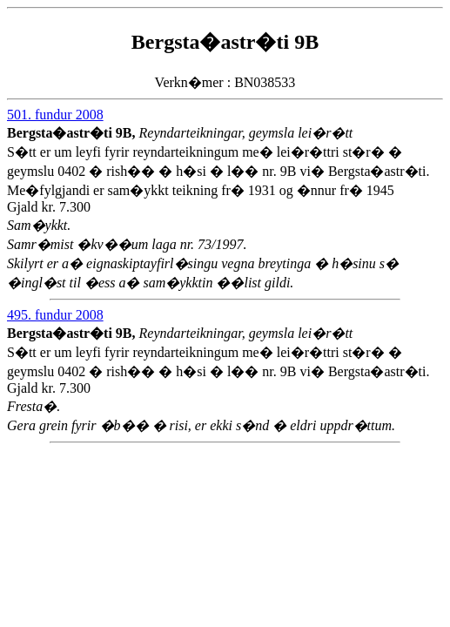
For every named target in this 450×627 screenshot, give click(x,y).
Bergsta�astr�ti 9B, (73, 132)
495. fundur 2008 (55, 314)
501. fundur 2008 (55, 114)
